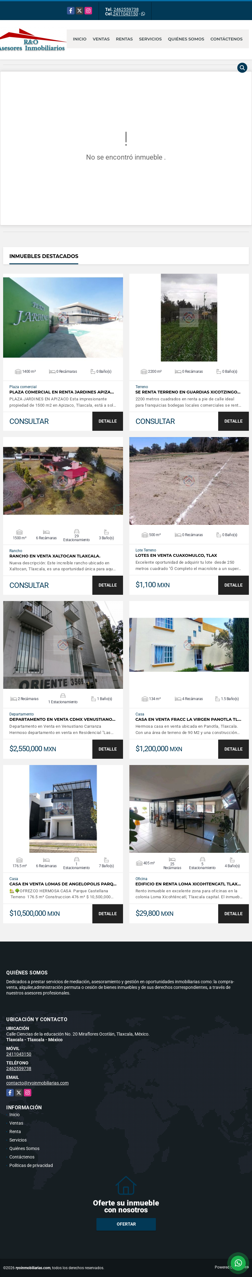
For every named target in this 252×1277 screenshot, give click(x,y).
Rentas (124, 38)
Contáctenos (226, 38)
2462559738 (126, 9)
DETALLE (108, 421)
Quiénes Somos (186, 38)
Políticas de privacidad (31, 1165)
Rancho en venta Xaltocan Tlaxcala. (54, 556)
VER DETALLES (63, 317)
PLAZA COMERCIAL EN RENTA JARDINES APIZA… (61, 392)
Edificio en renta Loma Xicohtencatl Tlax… (188, 884)
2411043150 (125, 13)
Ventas (101, 38)
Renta (15, 1131)
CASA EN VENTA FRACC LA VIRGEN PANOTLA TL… (188, 719)
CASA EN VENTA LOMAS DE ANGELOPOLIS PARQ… (62, 884)
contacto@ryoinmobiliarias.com (37, 1082)
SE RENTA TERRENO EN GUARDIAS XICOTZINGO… (188, 392)
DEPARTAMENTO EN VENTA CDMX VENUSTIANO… (62, 719)
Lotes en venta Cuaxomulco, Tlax (176, 555)
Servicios (150, 38)
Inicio (79, 38)
